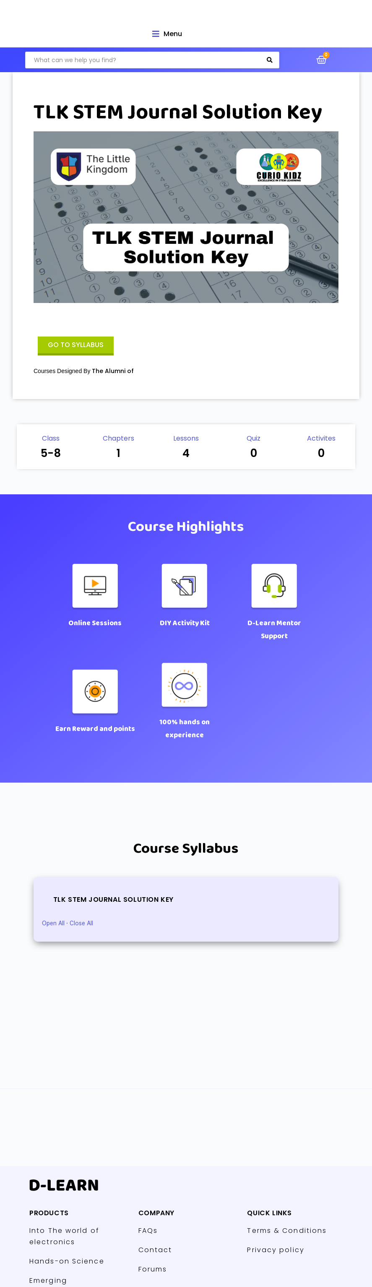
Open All (53, 923)
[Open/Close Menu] (167, 33)
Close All (81, 923)
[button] (76, 346)
